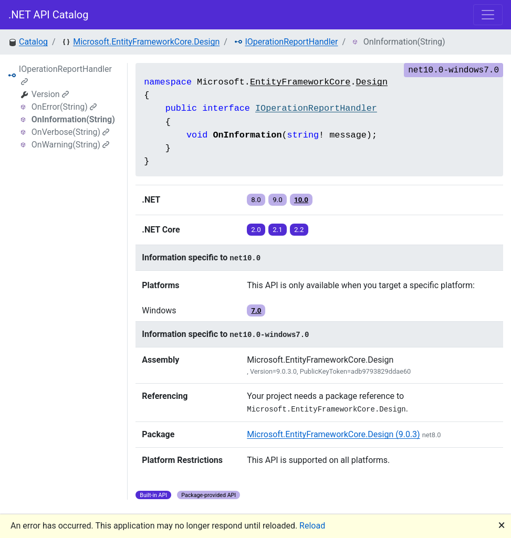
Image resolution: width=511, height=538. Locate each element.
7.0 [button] (256, 310)
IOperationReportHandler (291, 42)
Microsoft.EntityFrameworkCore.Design (146, 42)
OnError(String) (64, 107)
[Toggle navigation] (488, 14)
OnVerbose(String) (70, 132)
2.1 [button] (278, 230)
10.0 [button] (301, 200)
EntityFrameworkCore (300, 82)
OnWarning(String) (70, 145)
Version (50, 94)
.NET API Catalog (48, 14)
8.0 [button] (256, 200)
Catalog (33, 42)
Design (372, 82)
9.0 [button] (278, 200)
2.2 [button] (299, 230)
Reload (312, 526)
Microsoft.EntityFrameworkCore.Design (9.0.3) (333, 434)
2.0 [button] (256, 230)
